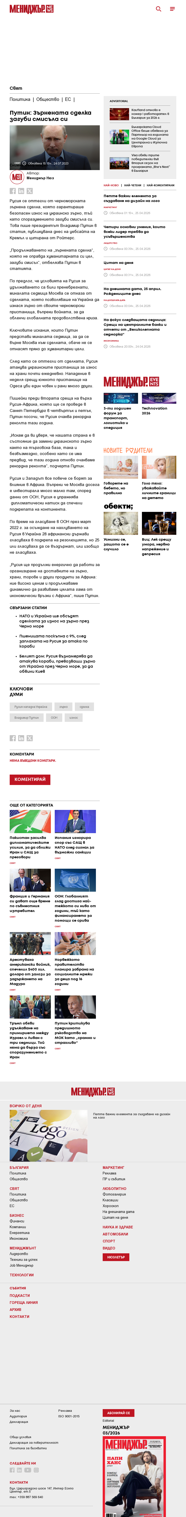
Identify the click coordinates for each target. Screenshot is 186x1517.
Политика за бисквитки (28, 1448)
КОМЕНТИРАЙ (30, 780)
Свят (16, 88)
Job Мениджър (21, 1265)
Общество (19, 1179)
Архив (15, 1309)
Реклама (109, 1173)
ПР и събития (114, 1179)
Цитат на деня (115, 1217)
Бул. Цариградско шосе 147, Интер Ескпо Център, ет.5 (41, 1490)
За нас (15, 1410)
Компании (18, 1227)
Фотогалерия (114, 1194)
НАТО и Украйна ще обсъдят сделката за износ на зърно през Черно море (54, 621)
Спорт (109, 1241)
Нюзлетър (116, 1257)
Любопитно (114, 1188)
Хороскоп (111, 1206)
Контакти (19, 1316)
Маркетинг (113, 1167)
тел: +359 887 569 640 (26, 1497)
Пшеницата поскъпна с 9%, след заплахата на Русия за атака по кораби (53, 641)
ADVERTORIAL (119, 101)
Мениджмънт (23, 1248)
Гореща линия (24, 1302)
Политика (18, 1173)
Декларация (19, 1421)
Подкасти (20, 1295)
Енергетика (20, 1232)
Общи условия (20, 1437)
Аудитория (18, 1416)
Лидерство (19, 1253)
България (19, 1167)
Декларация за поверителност (34, 1442)
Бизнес (17, 1215)
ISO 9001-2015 (68, 1416)
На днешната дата (118, 1211)
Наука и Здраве (118, 1227)
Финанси (17, 1221)
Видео (109, 1248)
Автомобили (115, 1234)
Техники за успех (24, 1259)
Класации (110, 1200)
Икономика (19, 1238)
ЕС (12, 1206)
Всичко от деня (26, 1105)
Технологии (22, 1275)
